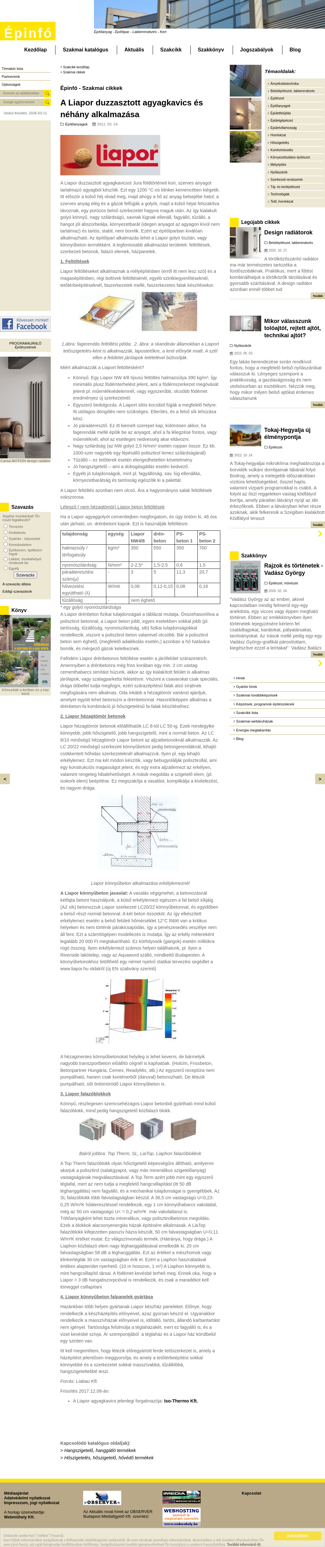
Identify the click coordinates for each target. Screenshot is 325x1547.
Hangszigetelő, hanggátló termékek (100, 1450)
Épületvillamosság (283, 128)
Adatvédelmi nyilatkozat (27, 1498)
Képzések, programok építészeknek (265, 704)
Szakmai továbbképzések (257, 695)
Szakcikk (171, 49)
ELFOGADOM (297, 1536)
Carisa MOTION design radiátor (25, 461)
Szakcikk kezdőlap (76, 67)
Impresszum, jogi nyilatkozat (31, 1502)
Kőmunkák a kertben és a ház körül (25, 692)
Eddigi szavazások (17, 591)
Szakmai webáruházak (254, 721)
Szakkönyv (211, 49)
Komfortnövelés (281, 150)
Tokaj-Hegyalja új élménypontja (287, 433)
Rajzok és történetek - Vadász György (293, 569)
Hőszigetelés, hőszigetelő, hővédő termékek (109, 1457)
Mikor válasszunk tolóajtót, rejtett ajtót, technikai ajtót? (292, 328)
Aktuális (134, 49)
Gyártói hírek (246, 687)
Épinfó (28, 33)
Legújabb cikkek (260, 222)
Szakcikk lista (247, 713)
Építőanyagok (76, 124)
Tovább (318, 296)
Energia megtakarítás (253, 730)
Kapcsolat (251, 1493)
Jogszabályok (257, 49)
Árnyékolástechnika (284, 83)
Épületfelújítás (280, 113)
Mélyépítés (278, 164)
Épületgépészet (281, 120)
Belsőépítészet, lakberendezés (292, 91)
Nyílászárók (278, 172)
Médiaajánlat (16, 1493)
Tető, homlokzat (281, 201)
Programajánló (25, 343)
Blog (295, 49)
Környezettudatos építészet (290, 157)
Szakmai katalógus (85, 49)
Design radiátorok (288, 232)
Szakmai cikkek (74, 72)
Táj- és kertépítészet (285, 187)
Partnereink (11, 76)
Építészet (277, 98)
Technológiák (279, 194)
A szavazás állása (17, 584)
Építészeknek (25, 347)
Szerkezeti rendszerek (286, 179)
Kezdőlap (35, 49)
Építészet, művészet (283, 583)
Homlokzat (278, 135)
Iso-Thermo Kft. (180, 1400)
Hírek (240, 678)
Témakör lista (12, 69)
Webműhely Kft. (19, 1517)
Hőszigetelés (279, 143)
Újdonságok (11, 84)
